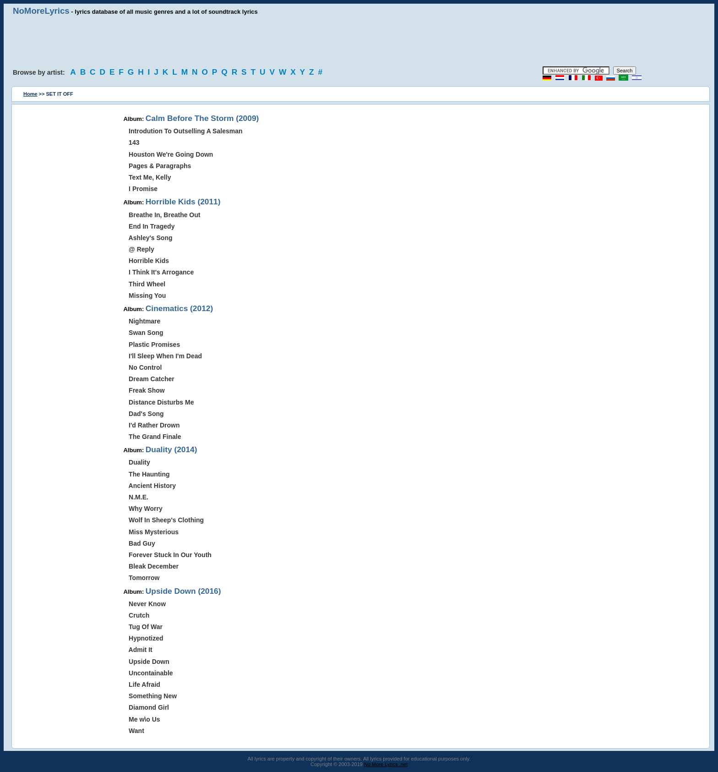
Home (30, 94)
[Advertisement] (359, 41)
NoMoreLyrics (41, 11)
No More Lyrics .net (386, 764)
